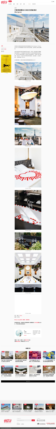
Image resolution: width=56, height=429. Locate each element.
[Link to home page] (8, 421)
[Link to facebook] (38, 420)
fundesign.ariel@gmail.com (27, 333)
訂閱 (10, 1)
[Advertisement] (6, 89)
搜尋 (53, 1)
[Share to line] (3, 51)
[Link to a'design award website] (50, 423)
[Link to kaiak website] (41, 423)
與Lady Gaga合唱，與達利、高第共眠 (22, 319)
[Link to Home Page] (4, 2)
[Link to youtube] (42, 420)
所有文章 (25, 335)
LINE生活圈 (36, 322)
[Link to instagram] (44, 420)
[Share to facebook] (1, 51)
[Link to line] (40, 420)
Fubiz (21, 315)
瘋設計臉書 (18, 341)
